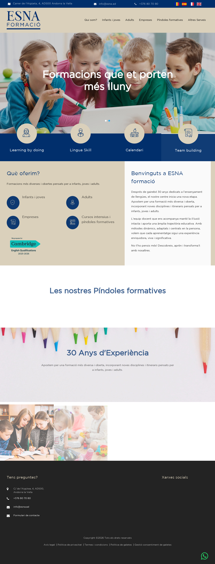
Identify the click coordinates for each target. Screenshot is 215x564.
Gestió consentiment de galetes (153, 545)
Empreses (145, 20)
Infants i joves (111, 20)
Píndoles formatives (170, 20)
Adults (129, 20)
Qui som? (90, 20)
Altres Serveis (197, 20)
